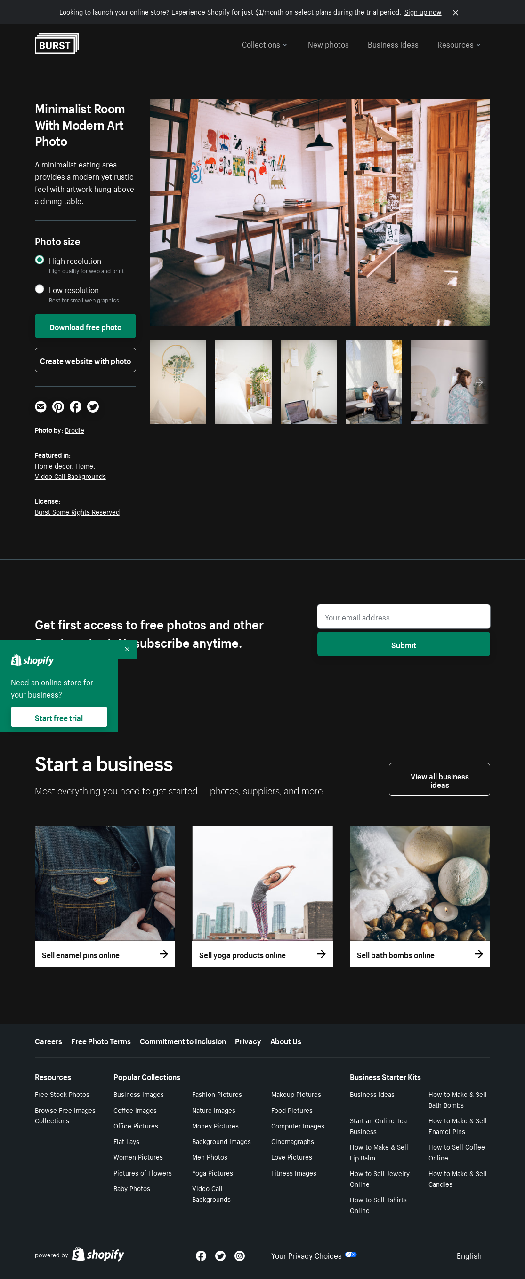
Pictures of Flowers (142, 1172)
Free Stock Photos (62, 1093)
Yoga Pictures (212, 1172)
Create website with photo (85, 360)
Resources (459, 43)
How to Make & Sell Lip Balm (379, 1151)
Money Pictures (215, 1125)
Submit (403, 644)
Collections (264, 43)
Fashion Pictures (217, 1093)
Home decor (53, 465)
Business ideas (393, 43)
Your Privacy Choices (314, 1254)
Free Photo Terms (101, 1040)
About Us (285, 1040)
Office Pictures (135, 1125)
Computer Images (297, 1125)
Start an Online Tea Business (378, 1125)
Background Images (221, 1141)
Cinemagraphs (292, 1141)
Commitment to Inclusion (183, 1040)
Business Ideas (372, 1093)
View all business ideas (440, 779)
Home (84, 465)
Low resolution (74, 289)
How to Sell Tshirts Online (378, 1204)
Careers (48, 1040)
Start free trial (59, 717)
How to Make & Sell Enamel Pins (457, 1125)
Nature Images (213, 1109)
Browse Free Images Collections (65, 1115)
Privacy (248, 1040)
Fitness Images (293, 1172)
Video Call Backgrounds (70, 475)
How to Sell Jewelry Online (380, 1178)
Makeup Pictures (296, 1093)
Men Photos (209, 1156)
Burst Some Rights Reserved (77, 511)
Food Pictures (292, 1109)
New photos (328, 43)
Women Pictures (138, 1156)
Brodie (74, 429)
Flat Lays (126, 1141)
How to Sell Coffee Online (456, 1151)
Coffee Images (135, 1109)
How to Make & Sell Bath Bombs (457, 1099)
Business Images (138, 1093)
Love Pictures (291, 1156)
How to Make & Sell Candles (457, 1178)
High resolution (75, 260)
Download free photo (85, 326)
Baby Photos (131, 1188)
